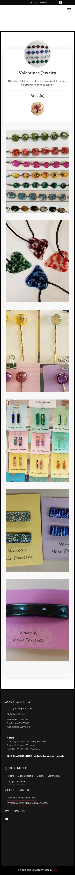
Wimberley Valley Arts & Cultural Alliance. (28, 803)
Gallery (40, 776)
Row (55, 870)
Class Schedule (25, 776)
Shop (11, 781)
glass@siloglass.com (20, 708)
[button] (69, 10)
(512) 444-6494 (16, 714)
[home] (15, 9)
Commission (53, 776)
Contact (21, 781)
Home (11, 776)
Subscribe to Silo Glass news (22, 797)
